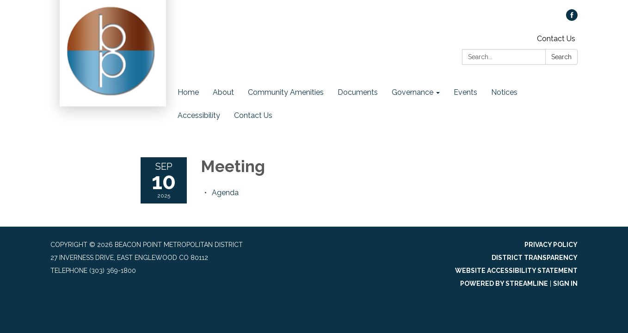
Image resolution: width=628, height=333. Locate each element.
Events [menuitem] (465, 92)
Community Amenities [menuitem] (286, 92)
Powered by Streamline (504, 283)
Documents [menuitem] (358, 92)
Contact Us (556, 38)
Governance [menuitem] (412, 92)
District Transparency (535, 257)
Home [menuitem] (188, 92)
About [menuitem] (223, 92)
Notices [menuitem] (504, 92)
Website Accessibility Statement (516, 270)
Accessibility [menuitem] (199, 115)
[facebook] (572, 18)
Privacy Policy (551, 244)
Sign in (565, 283)
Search (561, 57)
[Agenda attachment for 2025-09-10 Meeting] (225, 192)
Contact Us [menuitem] (253, 115)
